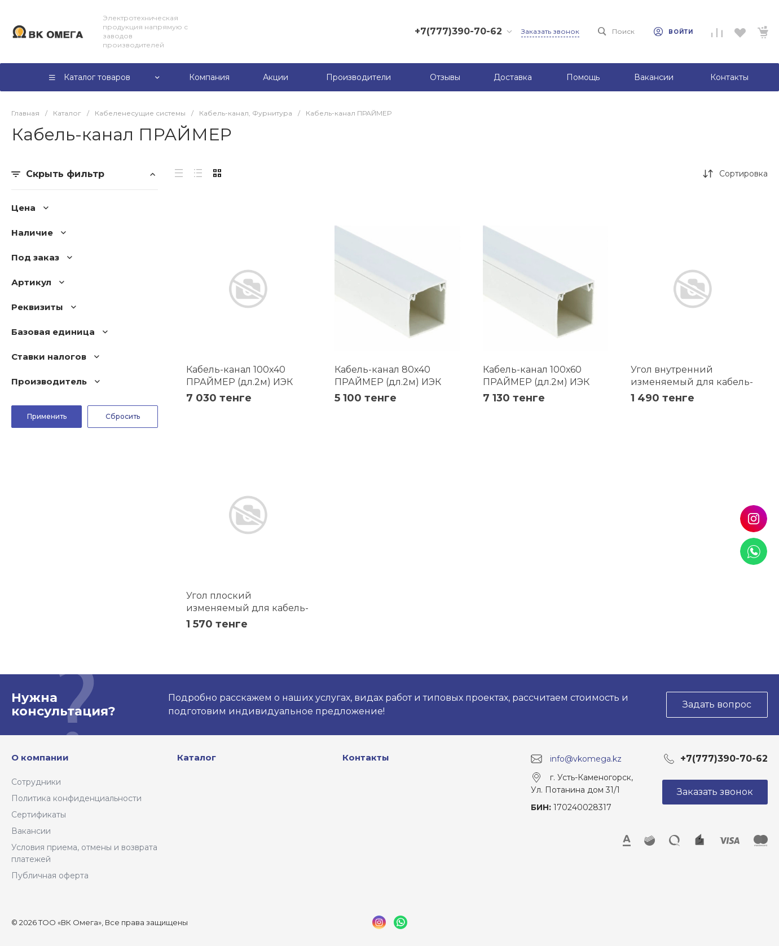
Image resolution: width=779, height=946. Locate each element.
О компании (40, 757)
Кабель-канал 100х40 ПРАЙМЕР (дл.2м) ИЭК (239, 375)
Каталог (196, 757)
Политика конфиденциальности (76, 798)
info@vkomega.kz (586, 759)
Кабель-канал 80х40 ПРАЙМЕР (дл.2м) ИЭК (388, 375)
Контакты (365, 757)
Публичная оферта (50, 875)
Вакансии (31, 831)
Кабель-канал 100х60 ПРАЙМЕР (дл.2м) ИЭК (536, 375)
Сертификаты (38, 815)
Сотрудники (36, 782)
